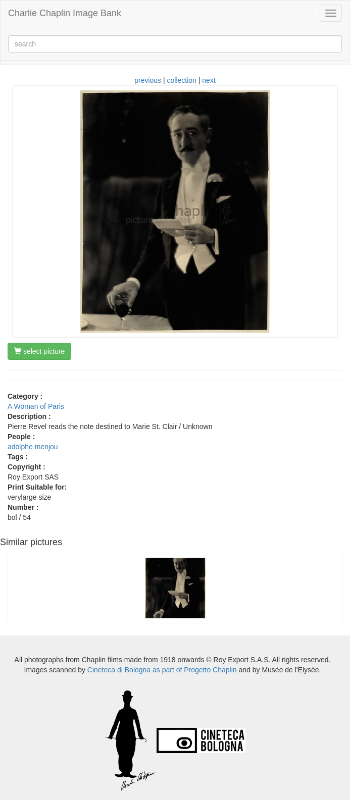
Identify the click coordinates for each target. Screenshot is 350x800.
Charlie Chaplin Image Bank (64, 13)
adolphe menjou (33, 447)
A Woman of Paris (36, 406)
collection (181, 80)
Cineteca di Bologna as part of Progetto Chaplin (162, 670)
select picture (39, 351)
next (208, 80)
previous (147, 80)
